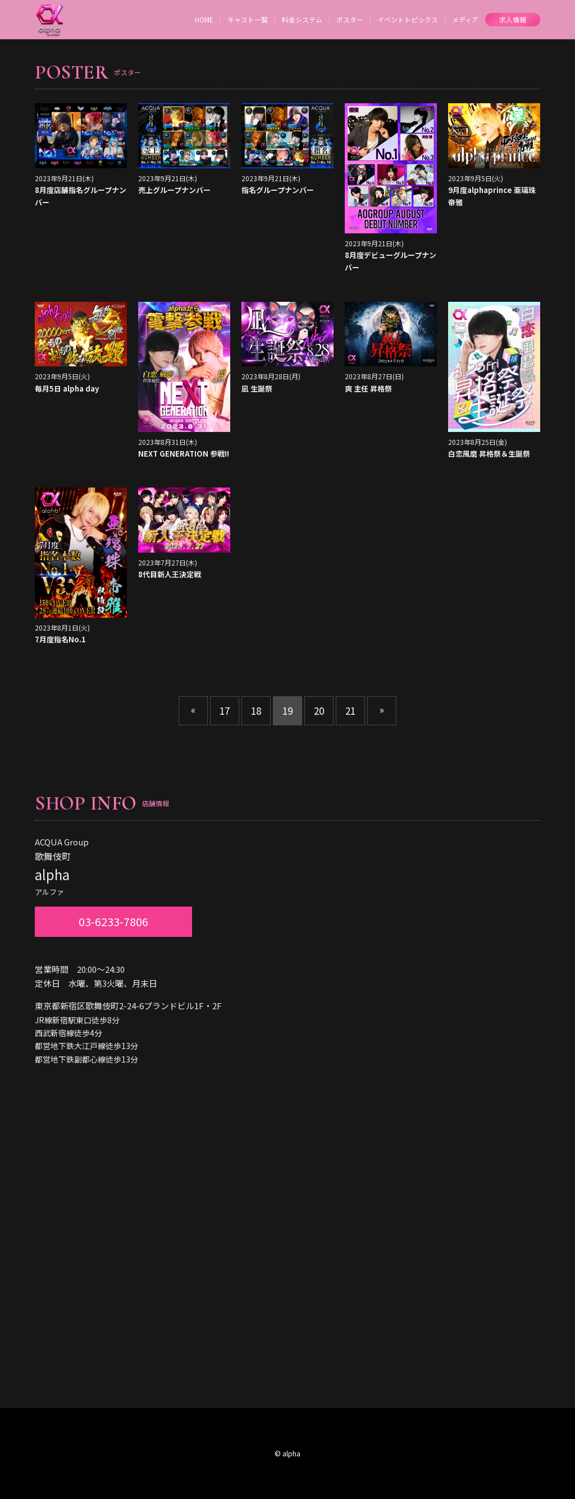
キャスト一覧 (247, 19)
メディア (465, 19)
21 (350, 710)
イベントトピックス (407, 19)
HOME (204, 19)
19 (287, 710)
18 (256, 710)
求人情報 (512, 19)
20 (319, 710)
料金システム (302, 19)
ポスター (349, 19)
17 (225, 710)
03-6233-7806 (113, 921)
